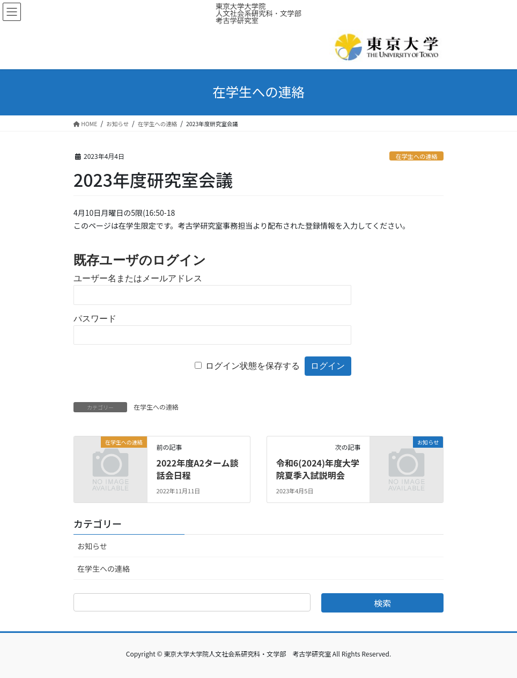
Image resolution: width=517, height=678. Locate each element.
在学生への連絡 (416, 156)
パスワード (94, 318)
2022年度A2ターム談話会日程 (197, 468)
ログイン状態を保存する (252, 365)
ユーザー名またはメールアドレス (137, 278)
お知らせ (92, 546)
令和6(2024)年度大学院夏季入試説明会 (317, 468)
